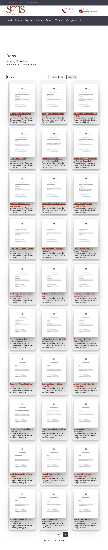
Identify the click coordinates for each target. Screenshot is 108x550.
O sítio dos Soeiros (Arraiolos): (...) (18, 159)
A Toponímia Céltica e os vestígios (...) (20, 520)
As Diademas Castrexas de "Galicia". (53, 249)
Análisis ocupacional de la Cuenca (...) (21, 475)
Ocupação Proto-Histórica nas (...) (21, 385)
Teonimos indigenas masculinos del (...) (82, 475)
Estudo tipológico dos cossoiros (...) (83, 204)
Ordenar (71, 76)
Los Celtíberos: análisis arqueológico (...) (51, 475)
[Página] (47, 534)
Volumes (59, 20)
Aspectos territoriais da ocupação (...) (84, 385)
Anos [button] (49, 20)
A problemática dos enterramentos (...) (18, 340)
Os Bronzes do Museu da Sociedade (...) (20, 295)
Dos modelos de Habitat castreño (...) (52, 385)
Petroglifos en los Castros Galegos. (53, 114)
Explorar (29, 20)
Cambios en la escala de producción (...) (84, 295)
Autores (40, 20)
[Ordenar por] (27, 77)
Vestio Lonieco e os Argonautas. (50, 520)
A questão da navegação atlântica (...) (20, 114)
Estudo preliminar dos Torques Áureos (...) (83, 249)
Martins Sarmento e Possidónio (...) (82, 520)
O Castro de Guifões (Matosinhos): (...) (82, 340)
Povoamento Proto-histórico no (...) (54, 430)
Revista (19, 20)
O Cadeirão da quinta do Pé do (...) (85, 114)
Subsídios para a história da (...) (54, 204)
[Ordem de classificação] (57, 77)
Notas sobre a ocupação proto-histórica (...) (52, 159)
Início (10, 20)
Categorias (71, 20)
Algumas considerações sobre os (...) (20, 204)
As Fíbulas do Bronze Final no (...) (53, 295)
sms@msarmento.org (89, 11)
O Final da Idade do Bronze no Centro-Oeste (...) (85, 159)
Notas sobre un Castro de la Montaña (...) (54, 340)
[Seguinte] (65, 534)
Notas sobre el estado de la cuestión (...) (21, 430)
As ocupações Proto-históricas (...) (82, 430)
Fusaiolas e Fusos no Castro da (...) (22, 249)
